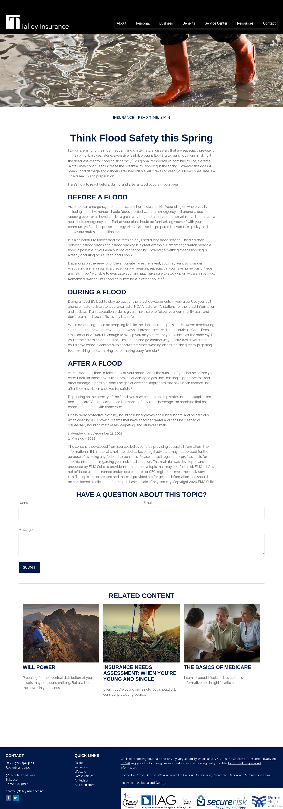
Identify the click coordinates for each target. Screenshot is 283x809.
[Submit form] (29, 555)
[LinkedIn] (16, 785)
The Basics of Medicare (217, 654)
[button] (121, 10)
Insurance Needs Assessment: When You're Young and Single (139, 660)
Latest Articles (84, 763)
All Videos (82, 768)
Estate (79, 750)
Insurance (81, 754)
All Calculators (84, 772)
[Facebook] (8, 785)
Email (148, 490)
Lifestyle (80, 759)
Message (26, 517)
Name (23, 490)
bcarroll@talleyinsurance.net (25, 778)
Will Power (39, 654)
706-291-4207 (24, 750)
